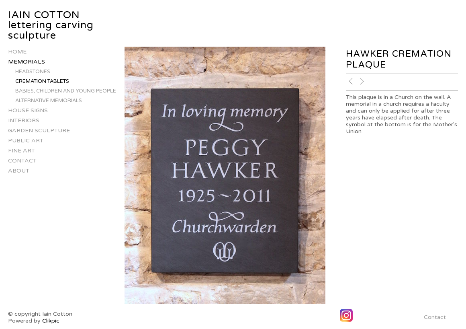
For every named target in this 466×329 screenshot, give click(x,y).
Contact (22, 160)
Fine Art (21, 150)
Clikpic (50, 320)
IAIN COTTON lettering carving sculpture (51, 25)
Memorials (26, 61)
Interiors (23, 120)
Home (17, 51)
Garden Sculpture (39, 130)
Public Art (25, 140)
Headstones (32, 71)
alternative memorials (48, 100)
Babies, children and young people (65, 91)
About (18, 170)
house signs (28, 110)
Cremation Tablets (42, 81)
